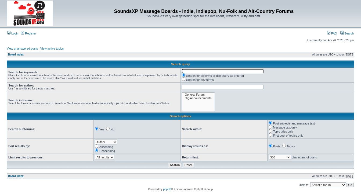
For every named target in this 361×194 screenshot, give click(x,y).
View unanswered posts (22, 48)
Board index (16, 54)
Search (347, 33)
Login (13, 33)
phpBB (167, 189)
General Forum (198, 94)
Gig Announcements (198, 98)
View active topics (52, 48)
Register (28, 33)
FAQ (332, 33)
